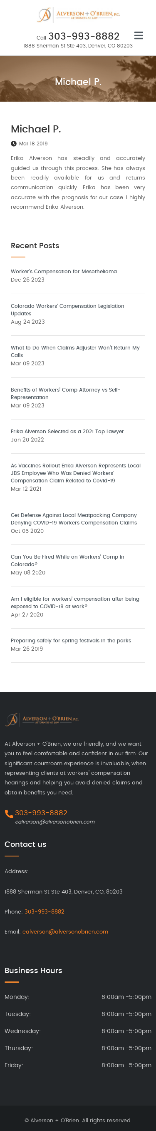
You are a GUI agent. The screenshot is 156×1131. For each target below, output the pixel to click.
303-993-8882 (83, 37)
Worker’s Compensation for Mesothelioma (64, 271)
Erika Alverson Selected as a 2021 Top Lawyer (67, 431)
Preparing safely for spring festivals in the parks (71, 640)
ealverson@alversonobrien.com (54, 821)
